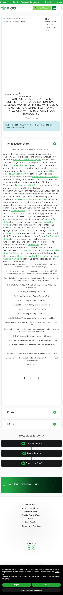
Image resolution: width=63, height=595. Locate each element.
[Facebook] (29, 547)
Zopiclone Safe (18, 211)
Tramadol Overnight (33, 171)
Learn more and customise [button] (31, 590)
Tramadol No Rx (19, 165)
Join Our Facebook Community (28, 2)
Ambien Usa (24, 230)
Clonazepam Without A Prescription (30, 199)
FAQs (10, 424)
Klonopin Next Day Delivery (45, 177)
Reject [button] (16, 585)
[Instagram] (34, 547)
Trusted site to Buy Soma (27, 185)
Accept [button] (46, 585)
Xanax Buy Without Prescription (33, 256)
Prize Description (18, 143)
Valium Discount (25, 250)
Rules (10, 412)
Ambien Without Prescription (27, 160)
